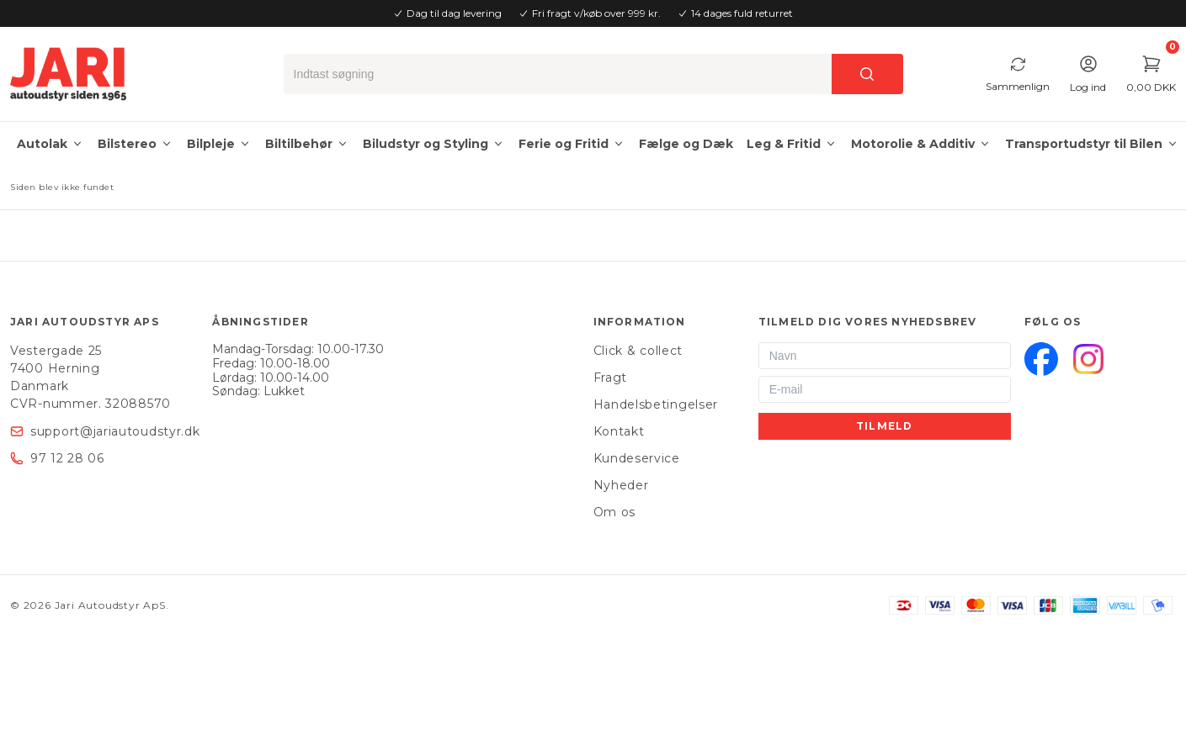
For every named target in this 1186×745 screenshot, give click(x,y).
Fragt (610, 377)
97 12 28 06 (67, 458)
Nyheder (621, 485)
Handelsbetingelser (656, 404)
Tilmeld (884, 426)
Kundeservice (636, 458)
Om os (614, 512)
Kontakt (619, 431)
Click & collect (638, 350)
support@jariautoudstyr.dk (115, 431)
